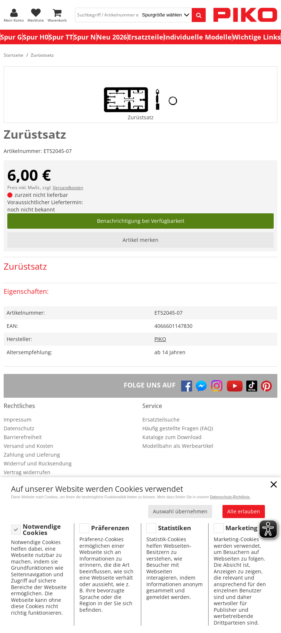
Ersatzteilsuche (161, 419)
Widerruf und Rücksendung (38, 463)
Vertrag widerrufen (27, 472)
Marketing (241, 528)
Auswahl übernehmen (180, 511)
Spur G (11, 37)
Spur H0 (35, 37)
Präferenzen (110, 528)
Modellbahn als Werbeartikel (177, 445)
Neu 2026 (112, 37)
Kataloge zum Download (172, 437)
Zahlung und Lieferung (32, 454)
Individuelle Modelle (198, 37)
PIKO (160, 339)
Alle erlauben (243, 511)
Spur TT (61, 37)
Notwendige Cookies (42, 529)
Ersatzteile (145, 37)
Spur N (85, 37)
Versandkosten (68, 187)
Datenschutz (19, 428)
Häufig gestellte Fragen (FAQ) (177, 428)
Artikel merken (140, 239)
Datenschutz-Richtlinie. (230, 497)
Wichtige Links (256, 37)
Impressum (17, 419)
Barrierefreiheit (23, 437)
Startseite (13, 55)
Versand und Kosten (28, 445)
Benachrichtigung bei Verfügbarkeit (140, 220)
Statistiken (174, 528)
